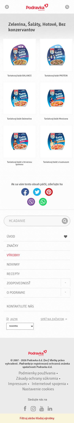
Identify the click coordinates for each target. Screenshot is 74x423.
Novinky (13, 264)
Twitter (37, 192)
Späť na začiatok (52, 319)
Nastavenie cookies (38, 389)
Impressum (17, 384)
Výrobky (13, 255)
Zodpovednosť (18, 283)
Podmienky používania (37, 373)
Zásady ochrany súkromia (37, 378)
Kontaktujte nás (20, 306)
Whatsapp (43, 202)
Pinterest (49, 192)
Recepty (13, 274)
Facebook (25, 192)
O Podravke (16, 292)
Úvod (37, 236)
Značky (12, 246)
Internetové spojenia (49, 384)
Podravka (37, 7)
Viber (31, 202)
